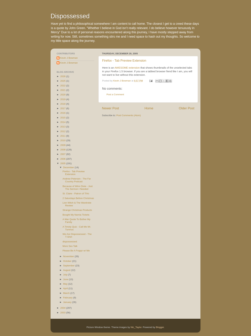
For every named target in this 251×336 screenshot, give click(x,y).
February (68, 297)
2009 (63, 145)
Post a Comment (115, 94)
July (65, 274)
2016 (63, 113)
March (66, 293)
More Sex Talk (70, 246)
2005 (63, 163)
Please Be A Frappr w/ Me (76, 250)
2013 (63, 126)
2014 (63, 122)
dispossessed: (70, 241)
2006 (63, 159)
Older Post (186, 108)
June (66, 279)
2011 (63, 136)
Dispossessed (70, 16)
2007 (63, 154)
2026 (63, 76)
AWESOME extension (127, 67)
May (65, 284)
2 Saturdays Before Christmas (78, 198)
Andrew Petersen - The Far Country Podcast (77, 180)
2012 (63, 131)
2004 (63, 308)
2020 (63, 94)
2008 (63, 149)
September (69, 265)
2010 (63, 140)
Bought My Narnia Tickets (76, 214)
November (69, 256)
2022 (63, 85)
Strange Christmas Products (77, 210)
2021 (63, 90)
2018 (63, 104)
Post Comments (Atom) (128, 115)
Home (148, 108)
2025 (63, 81)
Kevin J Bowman (69, 58)
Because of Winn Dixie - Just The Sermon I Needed (78, 187)
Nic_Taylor (136, 327)
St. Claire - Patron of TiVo (76, 193)
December (69, 167)
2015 (63, 117)
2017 (63, 108)
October (67, 261)
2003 (63, 312)
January (67, 302)
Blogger (160, 327)
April (66, 288)
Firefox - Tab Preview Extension (124, 60)
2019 (63, 99)
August (67, 270)
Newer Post (110, 108)
